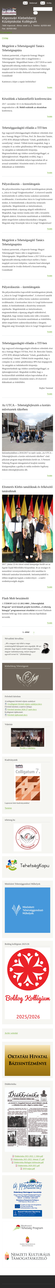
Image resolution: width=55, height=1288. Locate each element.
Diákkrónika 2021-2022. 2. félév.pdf (29, 1156)
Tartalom (8, 808)
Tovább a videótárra (27, 748)
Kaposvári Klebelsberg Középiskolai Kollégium (19, 19)
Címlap (5, 38)
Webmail (33, 3)
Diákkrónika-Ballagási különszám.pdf (28, 1162)
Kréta (49, 3)
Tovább (49, 88)
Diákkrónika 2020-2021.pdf (29, 1166)
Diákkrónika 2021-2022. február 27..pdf (28, 1159)
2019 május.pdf (29, 1169)
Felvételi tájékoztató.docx (17, 715)
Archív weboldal (11, 1033)
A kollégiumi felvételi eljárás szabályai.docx (24, 704)
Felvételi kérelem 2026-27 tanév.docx (22, 709)
